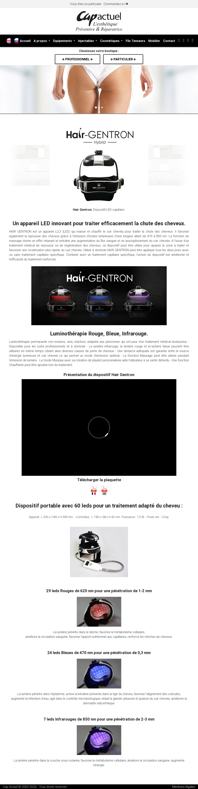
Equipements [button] (63, 41)
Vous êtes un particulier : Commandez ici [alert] (99, 4)
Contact (169, 41)
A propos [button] (41, 41)
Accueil (25, 41)
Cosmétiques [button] (110, 41)
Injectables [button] (86, 41)
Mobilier (154, 41)
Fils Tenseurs (135, 41)
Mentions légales (183, 787)
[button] (15, 89)
